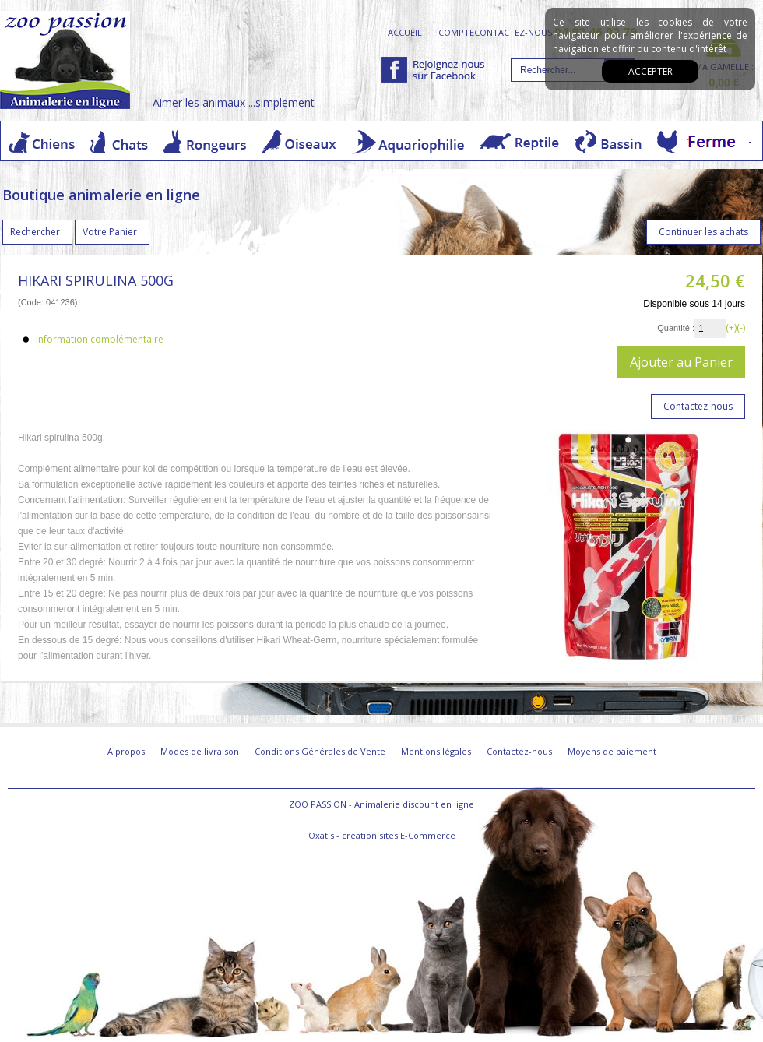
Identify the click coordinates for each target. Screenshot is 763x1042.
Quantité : (675, 328)
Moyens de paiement (612, 751)
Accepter (650, 71)
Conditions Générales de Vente (320, 751)
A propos (126, 751)
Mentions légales (436, 751)
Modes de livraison (199, 751)
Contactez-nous (519, 751)
